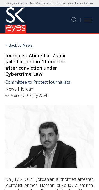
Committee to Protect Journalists (37, 82)
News (10, 89)
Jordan (27, 89)
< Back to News (18, 45)
